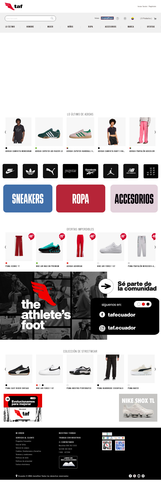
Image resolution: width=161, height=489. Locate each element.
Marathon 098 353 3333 (68, 455)
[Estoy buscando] (27, 18)
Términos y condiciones (24, 464)
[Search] (52, 18)
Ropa (90, 26)
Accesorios (110, 26)
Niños (70, 26)
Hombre (30, 26)
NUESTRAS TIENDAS (67, 442)
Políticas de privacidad (24, 470)
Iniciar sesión (142, 6)
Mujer (50, 26)
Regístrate (152, 6)
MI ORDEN (20, 442)
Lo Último (10, 26)
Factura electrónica (23, 474)
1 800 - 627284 (64, 461)
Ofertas (151, 26)
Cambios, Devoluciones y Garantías (28, 460)
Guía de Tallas (21, 454)
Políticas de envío (22, 467)
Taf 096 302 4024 (65, 458)
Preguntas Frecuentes (23, 450)
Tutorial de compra (22, 457)
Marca (131, 26)
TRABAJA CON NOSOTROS (70, 446)
